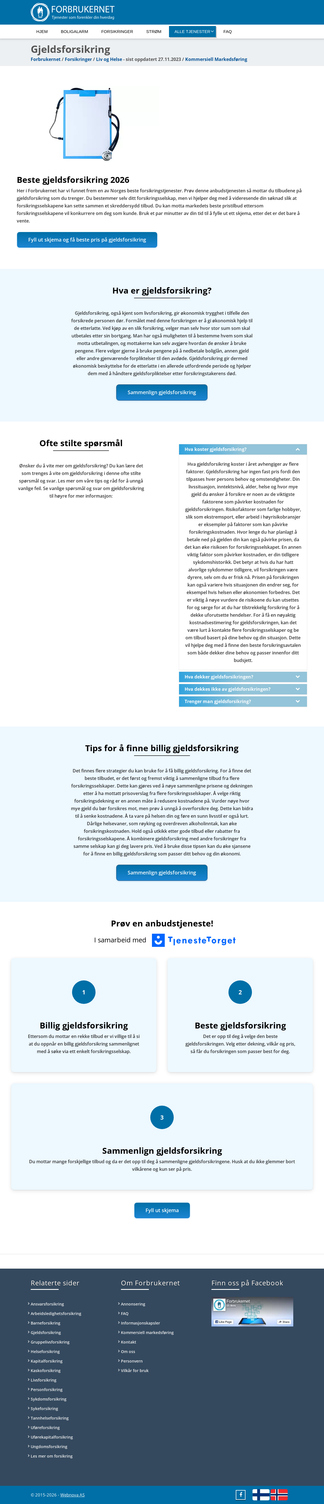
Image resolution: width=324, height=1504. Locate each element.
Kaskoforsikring (46, 1370)
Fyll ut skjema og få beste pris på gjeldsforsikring (87, 239)
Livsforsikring (43, 1380)
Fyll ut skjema (162, 1210)
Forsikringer (117, 31)
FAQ (227, 31)
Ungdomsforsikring (49, 1446)
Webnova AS (72, 1495)
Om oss (128, 1351)
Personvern (132, 1361)
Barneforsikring (45, 1323)
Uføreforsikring (45, 1427)
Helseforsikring (45, 1351)
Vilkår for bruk (135, 1370)
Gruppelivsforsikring (50, 1342)
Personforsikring (47, 1389)
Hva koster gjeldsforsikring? (242, 449)
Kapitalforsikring (47, 1361)
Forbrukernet (46, 59)
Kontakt (128, 1342)
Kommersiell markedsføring (147, 1332)
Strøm (153, 31)
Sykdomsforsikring (48, 1399)
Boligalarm (74, 31)
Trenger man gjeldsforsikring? (242, 701)
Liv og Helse (109, 59)
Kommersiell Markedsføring (216, 59)
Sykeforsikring (44, 1408)
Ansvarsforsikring (47, 1304)
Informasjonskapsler (140, 1323)
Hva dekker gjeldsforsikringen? (242, 677)
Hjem (42, 31)
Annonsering (133, 1304)
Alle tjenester (194, 31)
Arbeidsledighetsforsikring (56, 1313)
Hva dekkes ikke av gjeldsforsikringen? (242, 689)
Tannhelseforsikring (50, 1418)
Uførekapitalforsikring (52, 1437)
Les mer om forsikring (52, 1456)
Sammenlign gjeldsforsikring (162, 392)
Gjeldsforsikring (46, 1332)
